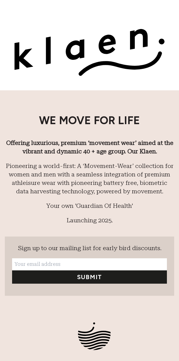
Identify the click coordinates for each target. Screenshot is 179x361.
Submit (89, 277)
